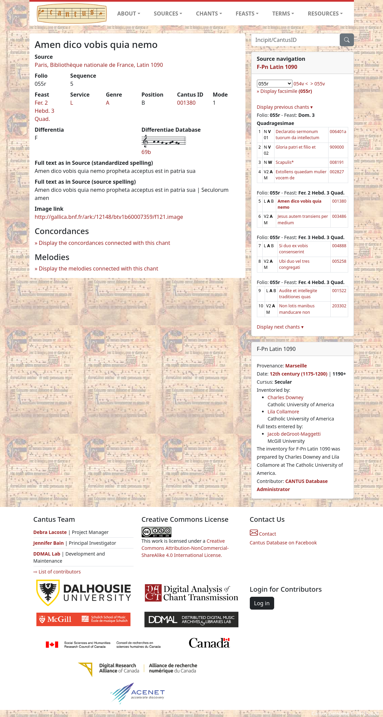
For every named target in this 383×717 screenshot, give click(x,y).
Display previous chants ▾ (285, 107)
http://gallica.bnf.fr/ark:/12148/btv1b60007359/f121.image (109, 217)
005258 (339, 261)
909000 (337, 147)
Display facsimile (286, 91)
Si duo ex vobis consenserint (293, 249)
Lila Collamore (283, 411)
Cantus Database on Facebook (283, 542)
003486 (339, 216)
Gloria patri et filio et (296, 147)
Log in (262, 603)
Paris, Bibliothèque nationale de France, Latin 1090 (99, 65)
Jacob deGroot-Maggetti (294, 434)
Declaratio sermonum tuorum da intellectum (297, 134)
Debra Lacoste (50, 532)
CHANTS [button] (207, 13)
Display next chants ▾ (280, 327)
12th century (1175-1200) (299, 373)
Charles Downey (286, 397)
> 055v (317, 83)
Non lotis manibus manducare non (297, 309)
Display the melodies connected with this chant (98, 268)
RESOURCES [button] (323, 13)
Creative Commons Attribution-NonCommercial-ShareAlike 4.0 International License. (185, 548)
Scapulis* (285, 162)
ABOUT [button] (126, 13)
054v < (300, 83)
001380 (186, 102)
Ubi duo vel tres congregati (294, 264)
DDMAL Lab (47, 553)
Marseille (296, 365)
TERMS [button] (281, 13)
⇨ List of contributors (57, 571)
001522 (339, 290)
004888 (339, 246)
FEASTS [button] (245, 13)
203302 (339, 306)
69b (146, 152)
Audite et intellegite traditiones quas (298, 294)
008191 (337, 162)
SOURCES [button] (166, 13)
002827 (337, 172)
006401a (338, 131)
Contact (263, 534)
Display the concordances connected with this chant (104, 243)
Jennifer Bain (49, 543)
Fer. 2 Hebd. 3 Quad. (44, 111)
